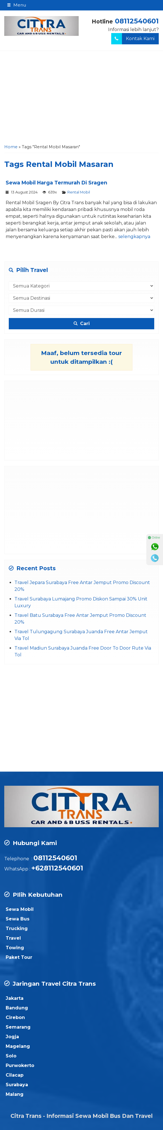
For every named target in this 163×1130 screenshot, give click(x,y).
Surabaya (17, 1084)
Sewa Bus (17, 919)
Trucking (17, 928)
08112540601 (137, 21)
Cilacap (14, 1075)
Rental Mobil (78, 192)
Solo (11, 1056)
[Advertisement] (81, 98)
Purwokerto (20, 1065)
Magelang (18, 1046)
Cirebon (15, 1017)
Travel (13, 938)
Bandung (17, 1008)
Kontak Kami (133, 38)
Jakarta (14, 998)
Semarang (18, 1027)
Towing (15, 947)
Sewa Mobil (20, 909)
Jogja (12, 1036)
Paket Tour (19, 957)
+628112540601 (57, 868)
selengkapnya (134, 236)
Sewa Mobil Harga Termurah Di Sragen (56, 183)
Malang (14, 1094)
